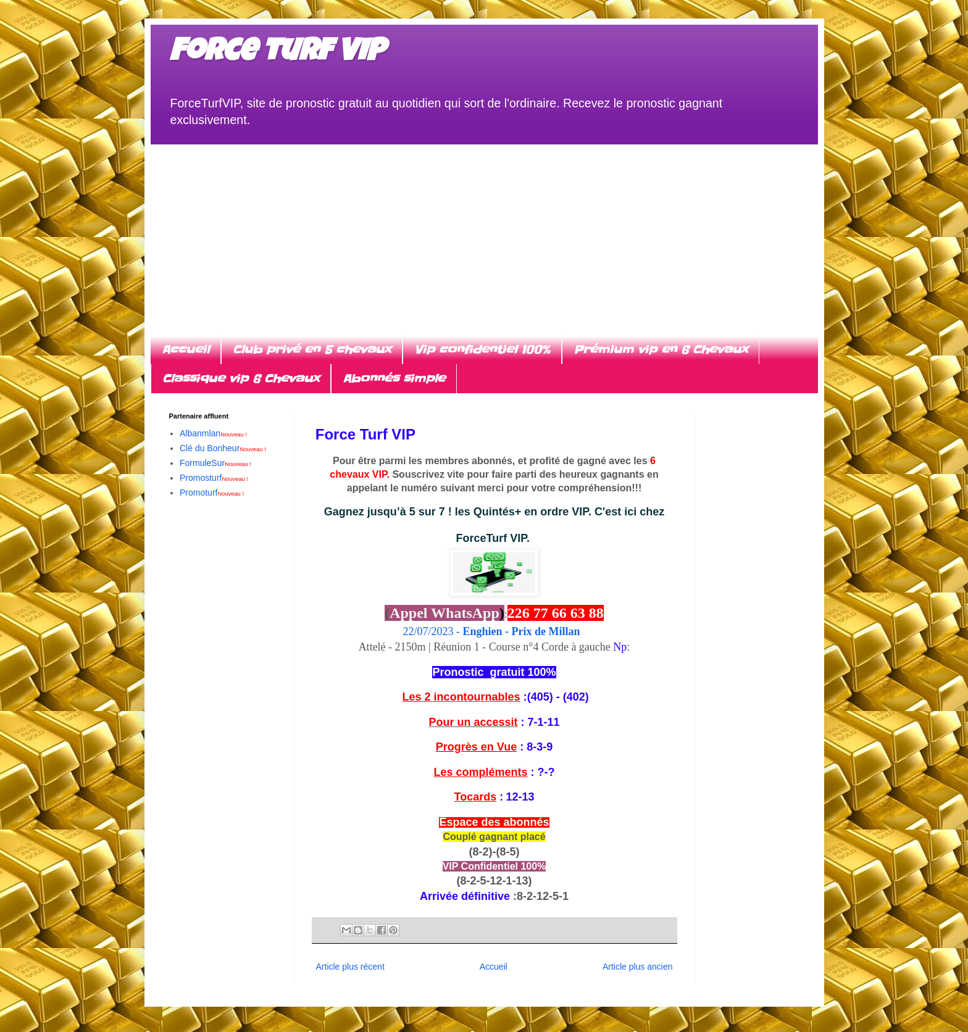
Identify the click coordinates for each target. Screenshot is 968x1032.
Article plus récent (350, 967)
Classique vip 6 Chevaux (240, 378)
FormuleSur (215, 463)
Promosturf (214, 478)
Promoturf (212, 492)
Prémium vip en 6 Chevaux (661, 349)
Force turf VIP (277, 53)
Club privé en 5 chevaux (312, 349)
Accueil (185, 349)
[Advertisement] (484, 230)
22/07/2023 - (494, 631)
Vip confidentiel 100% (482, 349)
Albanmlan (213, 433)
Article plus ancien (638, 967)
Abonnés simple (394, 378)
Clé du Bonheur (223, 448)
